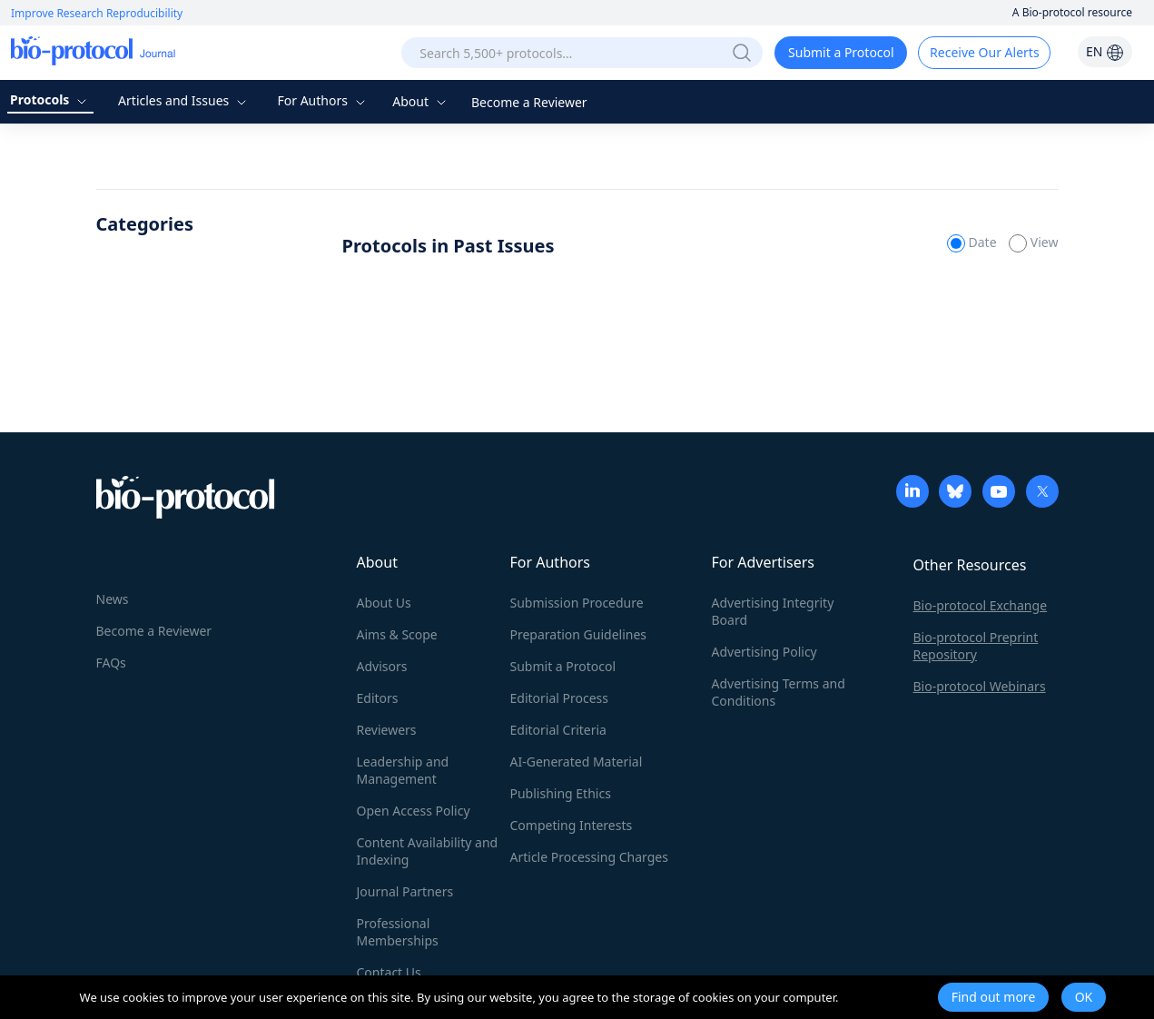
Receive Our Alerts (984, 52)
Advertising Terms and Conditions (778, 692)
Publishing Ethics (560, 793)
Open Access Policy (413, 810)
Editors (378, 698)
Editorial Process (559, 698)
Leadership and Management (403, 770)
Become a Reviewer (529, 102)
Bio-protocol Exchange (980, 605)
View (1033, 242)
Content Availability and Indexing (427, 851)
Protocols (50, 99)
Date (973, 242)
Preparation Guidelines (578, 634)
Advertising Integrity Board (773, 611)
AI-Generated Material (576, 761)
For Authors (323, 100)
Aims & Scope (397, 634)
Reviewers (387, 729)
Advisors (382, 666)
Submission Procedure (577, 602)
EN (1105, 51)
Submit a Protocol (841, 52)
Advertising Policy (764, 651)
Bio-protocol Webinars (979, 686)
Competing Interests (571, 825)
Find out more (994, 996)
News (112, 599)
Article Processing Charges (589, 857)
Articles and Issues (184, 100)
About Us (384, 602)
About (420, 101)
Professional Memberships (398, 932)
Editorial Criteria (558, 729)
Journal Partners (405, 891)
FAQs (111, 662)
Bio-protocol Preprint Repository (976, 645)
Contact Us (389, 972)
